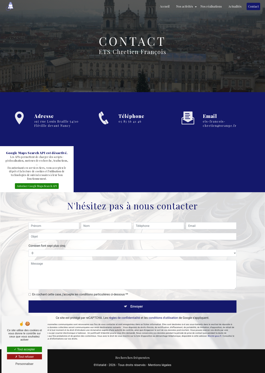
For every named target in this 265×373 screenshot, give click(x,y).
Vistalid (101, 365)
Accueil (164, 6)
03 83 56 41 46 (130, 121)
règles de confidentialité (124, 307)
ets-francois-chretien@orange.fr (220, 123)
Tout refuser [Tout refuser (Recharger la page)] (24, 356)
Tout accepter (24, 349)
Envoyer (136, 296)
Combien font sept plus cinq (47, 235)
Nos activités (184, 6)
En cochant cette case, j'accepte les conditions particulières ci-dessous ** (80, 284)
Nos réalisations (211, 6)
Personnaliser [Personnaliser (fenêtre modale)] (24, 363)
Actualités (234, 6)
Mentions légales (159, 365)
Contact (253, 6)
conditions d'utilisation (163, 307)
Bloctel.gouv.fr (214, 325)
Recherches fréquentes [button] (132, 357)
